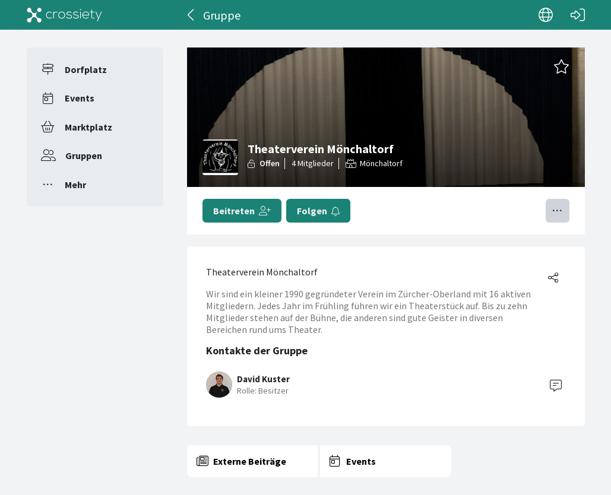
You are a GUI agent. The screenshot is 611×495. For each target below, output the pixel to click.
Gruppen (83, 155)
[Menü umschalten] (557, 211)
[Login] (577, 15)
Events (79, 98)
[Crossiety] (65, 15)
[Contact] (556, 385)
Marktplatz (88, 127)
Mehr (75, 185)
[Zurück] (191, 15)
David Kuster (263, 379)
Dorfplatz (86, 69)
